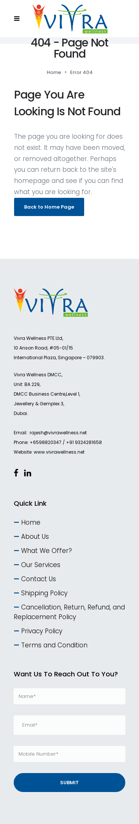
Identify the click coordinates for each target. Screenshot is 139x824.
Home (54, 72)
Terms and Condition (54, 645)
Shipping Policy (44, 593)
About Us (35, 536)
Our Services (40, 564)
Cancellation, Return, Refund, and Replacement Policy (69, 612)
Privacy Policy (41, 631)
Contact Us (38, 578)
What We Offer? (46, 550)
